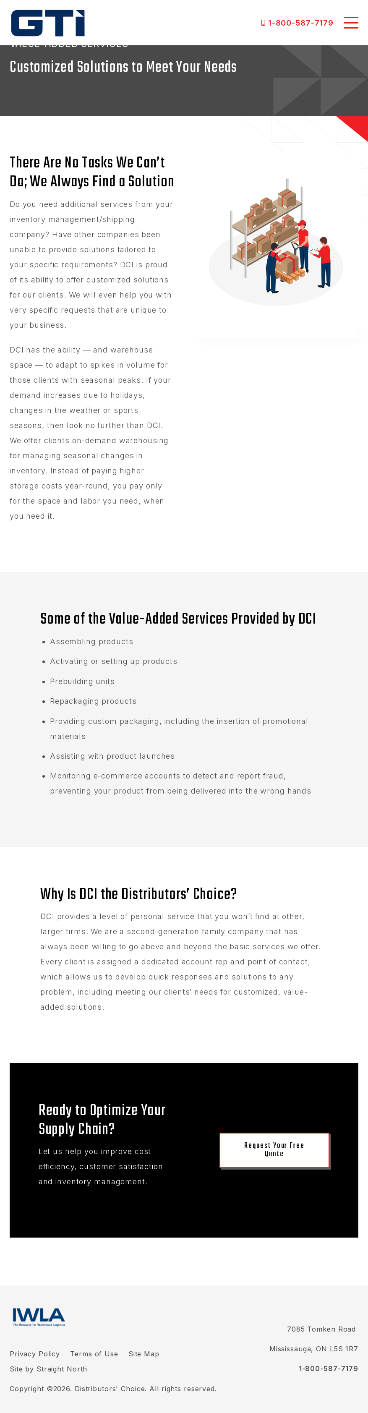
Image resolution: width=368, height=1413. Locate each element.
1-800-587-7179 (301, 22)
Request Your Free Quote (274, 1150)
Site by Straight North (48, 1369)
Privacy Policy (35, 1354)
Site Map (143, 1354)
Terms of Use (94, 1354)
